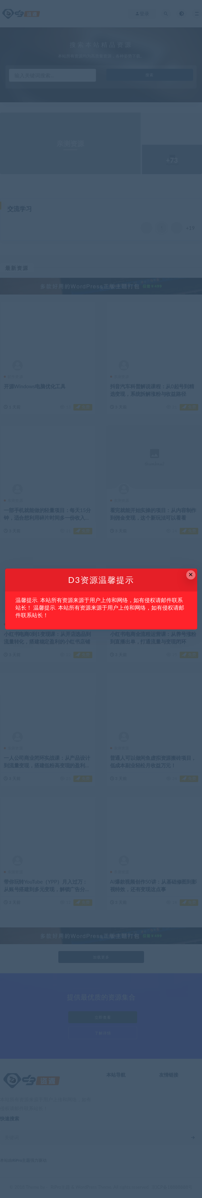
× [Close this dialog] (191, 574)
